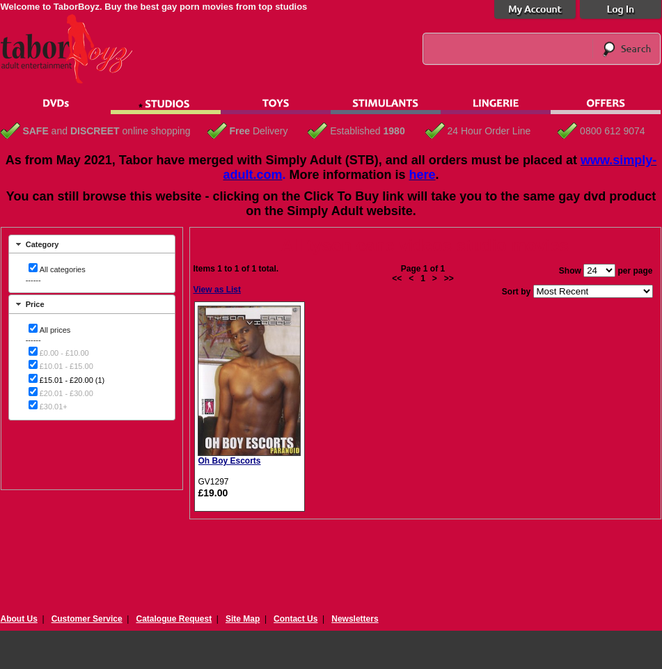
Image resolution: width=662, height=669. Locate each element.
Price (35, 304)
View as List (217, 289)
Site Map (243, 619)
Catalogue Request (174, 619)
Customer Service (87, 619)
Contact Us (295, 619)
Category (42, 244)
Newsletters (354, 619)
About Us (19, 619)
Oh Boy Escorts (229, 461)
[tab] (91, 244)
